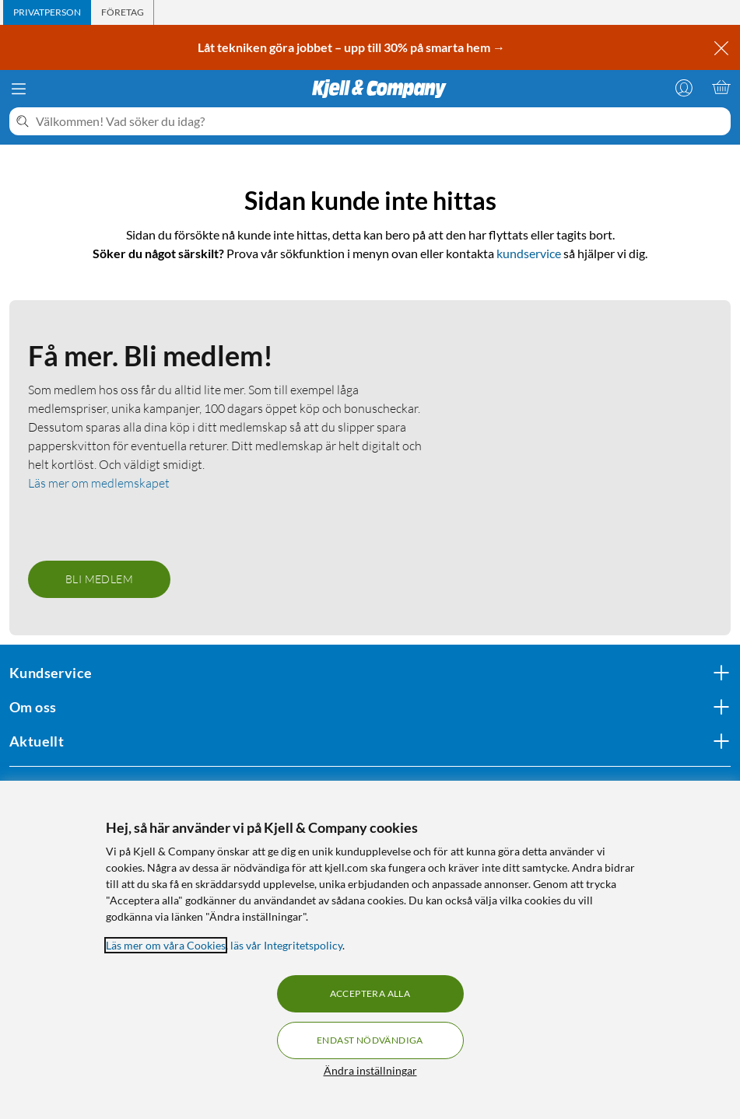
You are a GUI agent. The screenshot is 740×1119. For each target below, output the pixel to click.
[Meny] (18, 88)
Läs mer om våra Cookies (166, 945)
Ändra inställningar (370, 1070)
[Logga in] (684, 87)
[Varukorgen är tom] (721, 87)
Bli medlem (99, 579)
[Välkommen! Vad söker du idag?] (380, 121)
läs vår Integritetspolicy (286, 945)
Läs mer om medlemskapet (99, 483)
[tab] (47, 12)
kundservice (528, 253)
